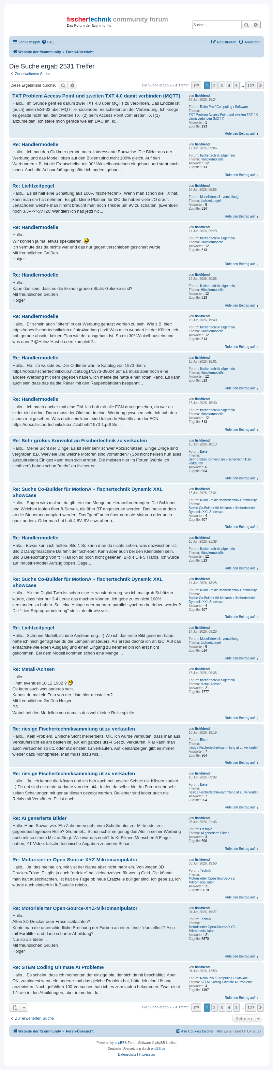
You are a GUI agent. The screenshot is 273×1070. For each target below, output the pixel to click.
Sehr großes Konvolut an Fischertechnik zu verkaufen (220, 461)
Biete (203, 451)
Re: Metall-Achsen (33, 669)
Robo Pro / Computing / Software (224, 107)
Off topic (206, 829)
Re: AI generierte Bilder (39, 818)
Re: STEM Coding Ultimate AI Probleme (58, 967)
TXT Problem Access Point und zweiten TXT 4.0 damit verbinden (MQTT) (223, 116)
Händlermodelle (212, 159)
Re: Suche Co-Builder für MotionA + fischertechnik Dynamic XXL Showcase (87, 492)
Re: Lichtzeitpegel (33, 185)
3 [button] (221, 85)
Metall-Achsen (211, 684)
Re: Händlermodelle (35, 144)
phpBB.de (158, 1048)
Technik (205, 870)
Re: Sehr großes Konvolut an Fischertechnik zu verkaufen (79, 440)
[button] (196, 85)
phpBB (120, 1043)
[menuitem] (47, 42)
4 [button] (229, 85)
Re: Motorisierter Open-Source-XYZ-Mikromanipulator (74, 859)
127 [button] (250, 85)
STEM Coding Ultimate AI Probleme (226, 982)
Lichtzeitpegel (210, 201)
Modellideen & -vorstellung (219, 197)
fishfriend (202, 96)
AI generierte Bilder (215, 833)
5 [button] (236, 85)
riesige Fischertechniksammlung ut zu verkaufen (224, 747)
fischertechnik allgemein (217, 155)
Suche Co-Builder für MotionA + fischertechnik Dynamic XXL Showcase (222, 510)
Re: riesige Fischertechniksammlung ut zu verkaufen (73, 728)
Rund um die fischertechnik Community (228, 500)
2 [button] (214, 85)
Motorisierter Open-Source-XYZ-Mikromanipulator (212, 880)
